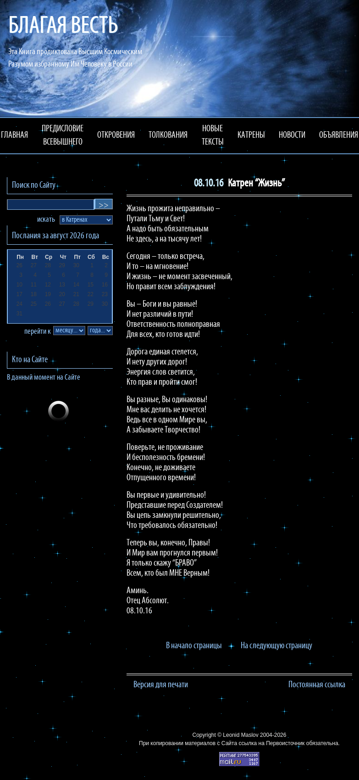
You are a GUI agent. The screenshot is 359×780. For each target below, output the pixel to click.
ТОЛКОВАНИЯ (168, 135)
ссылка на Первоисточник (271, 743)
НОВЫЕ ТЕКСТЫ (213, 135)
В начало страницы (194, 646)
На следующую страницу (276, 646)
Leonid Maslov (240, 735)
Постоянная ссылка (316, 685)
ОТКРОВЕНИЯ (116, 135)
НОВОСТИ (292, 135)
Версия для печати (160, 685)
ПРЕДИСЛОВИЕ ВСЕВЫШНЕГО (62, 135)
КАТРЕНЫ (251, 135)
